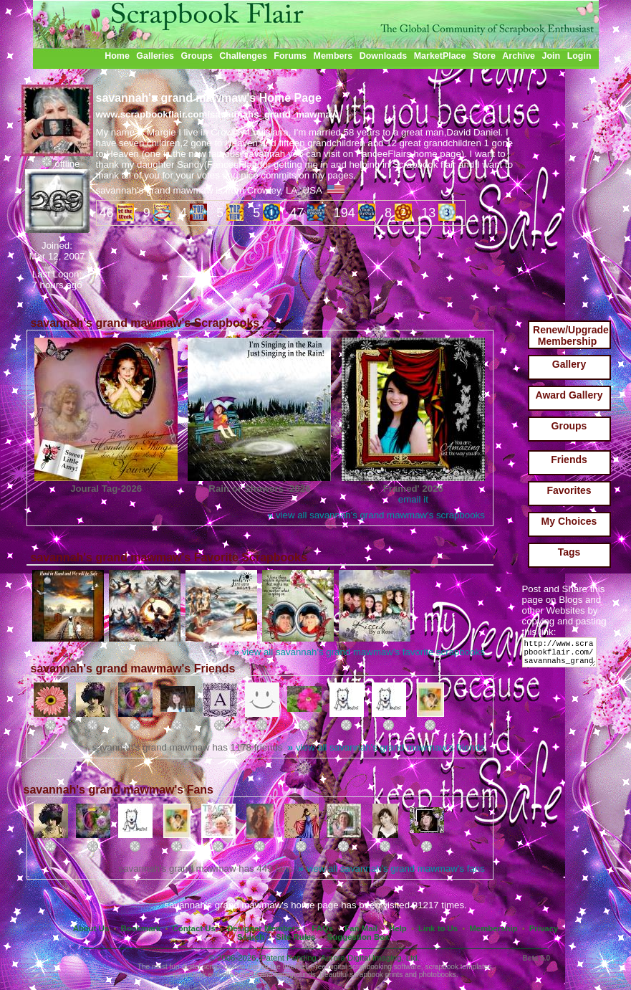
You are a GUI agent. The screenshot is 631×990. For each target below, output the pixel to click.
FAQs (322, 928)
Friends (569, 459)
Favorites (568, 490)
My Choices (569, 521)
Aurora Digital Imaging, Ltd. (370, 957)
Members (333, 56)
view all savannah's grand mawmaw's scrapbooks (376, 515)
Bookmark (141, 928)
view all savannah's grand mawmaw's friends (386, 747)
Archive (518, 56)
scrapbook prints (376, 975)
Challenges (243, 56)
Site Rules (295, 937)
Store (484, 56)
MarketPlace (440, 56)
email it (413, 499)
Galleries (155, 56)
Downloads (384, 56)
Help (398, 928)
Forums (290, 56)
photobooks (437, 975)
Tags (569, 552)
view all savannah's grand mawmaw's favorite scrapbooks (359, 652)
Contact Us (194, 928)
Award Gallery (569, 395)
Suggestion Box (358, 937)
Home (117, 56)
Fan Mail (361, 928)
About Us (91, 928)
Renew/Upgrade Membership (571, 335)
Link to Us (438, 928)
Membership (493, 928)
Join (551, 56)
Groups (196, 56)
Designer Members (263, 928)
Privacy (544, 928)
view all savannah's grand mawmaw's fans (392, 868)
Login (579, 56)
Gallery (569, 364)
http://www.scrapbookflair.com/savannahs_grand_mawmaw (562, 655)
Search (250, 937)
